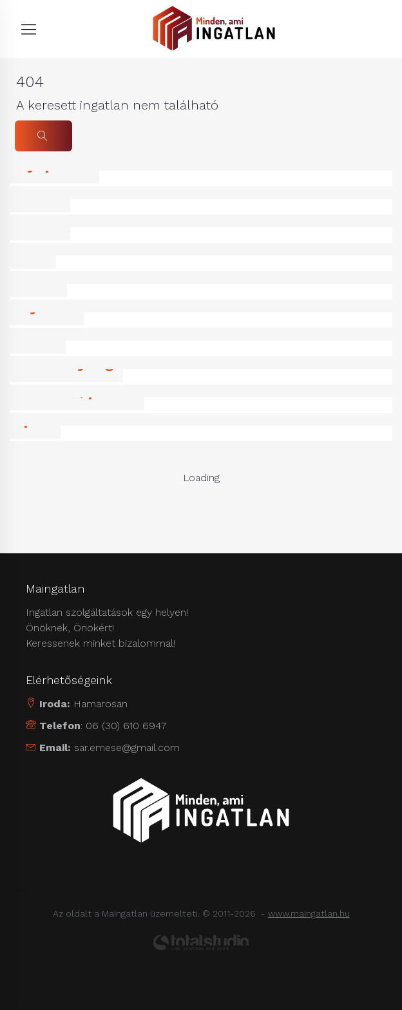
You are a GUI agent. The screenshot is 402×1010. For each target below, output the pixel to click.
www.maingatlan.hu (309, 913)
